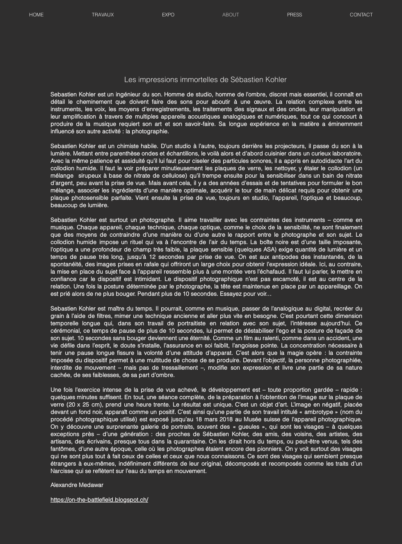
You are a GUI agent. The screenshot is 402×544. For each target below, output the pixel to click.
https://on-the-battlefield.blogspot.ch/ (99, 499)
